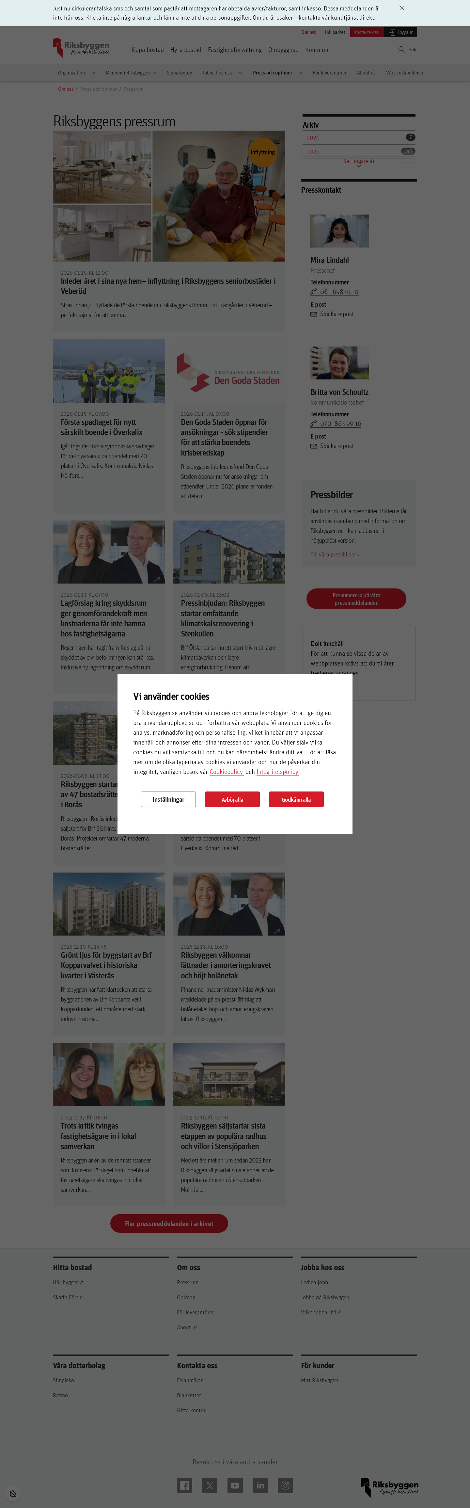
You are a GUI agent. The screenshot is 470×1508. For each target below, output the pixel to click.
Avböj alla (232, 799)
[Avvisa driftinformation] (402, 8)
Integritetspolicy (277, 771)
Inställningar (168, 799)
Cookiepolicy (226, 771)
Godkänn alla (296, 799)
